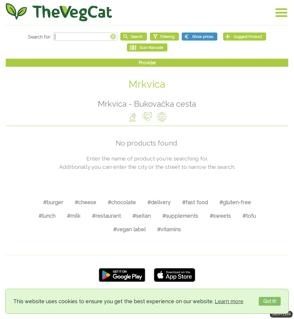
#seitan (141, 216)
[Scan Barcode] (147, 47)
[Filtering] (164, 37)
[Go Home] (59, 12)
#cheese (85, 202)
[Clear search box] (113, 36)
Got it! (269, 301)
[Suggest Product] (244, 37)
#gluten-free (235, 202)
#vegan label (129, 229)
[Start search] (133, 37)
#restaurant (106, 216)
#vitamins (169, 229)
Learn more (229, 301)
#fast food (195, 202)
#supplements (180, 216)
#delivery (159, 202)
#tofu (249, 216)
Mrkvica (147, 84)
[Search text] (85, 37)
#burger (53, 202)
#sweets (220, 216)
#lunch (46, 216)
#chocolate (122, 202)
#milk (73, 216)
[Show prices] (199, 37)
